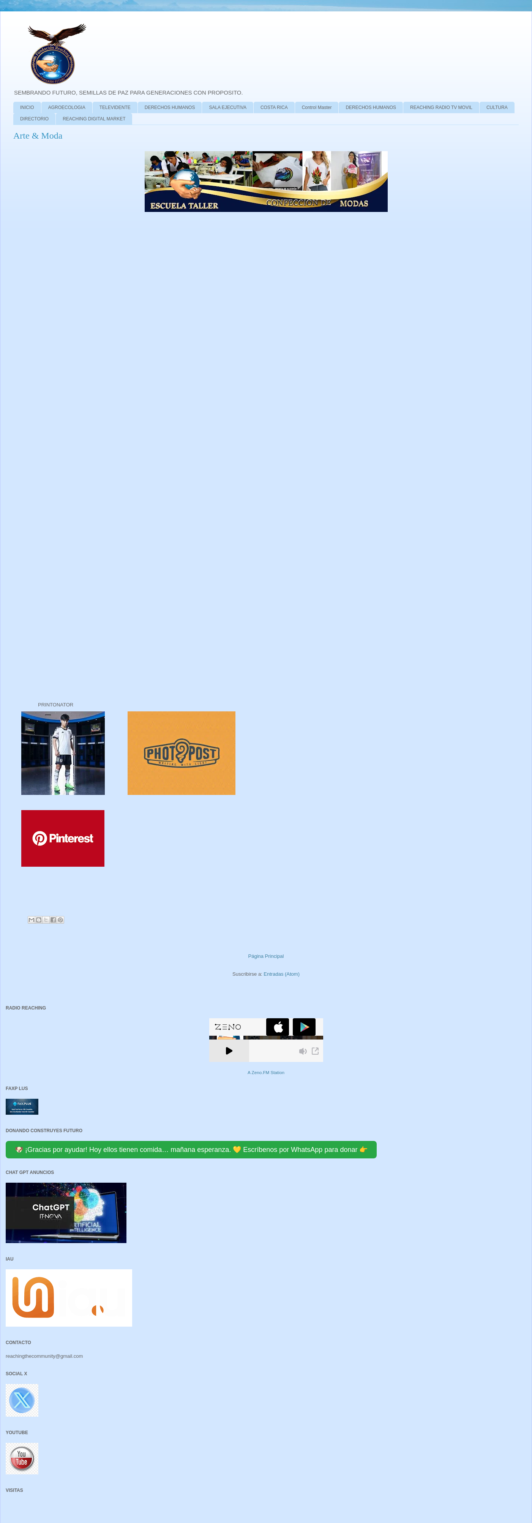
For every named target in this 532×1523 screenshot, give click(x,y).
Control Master (317, 107)
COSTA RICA (274, 107)
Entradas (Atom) (282, 974)
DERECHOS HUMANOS (170, 107)
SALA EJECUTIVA (227, 107)
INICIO (27, 107)
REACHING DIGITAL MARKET (94, 119)
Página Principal (266, 956)
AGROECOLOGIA (66, 107)
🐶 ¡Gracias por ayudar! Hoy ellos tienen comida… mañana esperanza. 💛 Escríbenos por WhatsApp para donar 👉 (191, 1149)
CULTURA (497, 107)
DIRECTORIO (34, 119)
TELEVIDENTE (115, 107)
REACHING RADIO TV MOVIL (441, 107)
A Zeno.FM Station (266, 1072)
